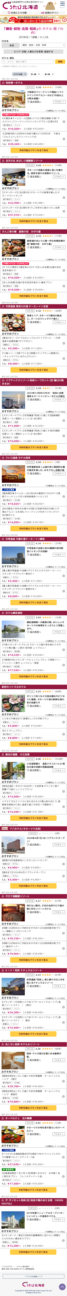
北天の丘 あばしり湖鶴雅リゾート (22, 160)
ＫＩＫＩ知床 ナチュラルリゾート (22, 970)
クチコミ (30, 87)
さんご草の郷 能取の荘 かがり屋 (21, 231)
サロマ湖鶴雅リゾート (15, 896)
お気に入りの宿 (17, 12)
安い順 (33, 74)
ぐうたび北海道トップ (33, 1276)
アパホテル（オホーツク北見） (21, 828)
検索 (60, 61)
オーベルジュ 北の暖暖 (17, 1118)
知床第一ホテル (12, 82)
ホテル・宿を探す (23, 1266)
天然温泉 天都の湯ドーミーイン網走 (23, 538)
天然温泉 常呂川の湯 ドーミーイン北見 (25, 306)
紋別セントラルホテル (14, 687)
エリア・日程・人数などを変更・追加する (33, 51)
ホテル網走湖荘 (12, 613)
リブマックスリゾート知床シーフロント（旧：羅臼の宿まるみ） (33, 382)
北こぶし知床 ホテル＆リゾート (21, 1044)
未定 (8, 45)
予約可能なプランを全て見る (33, 150)
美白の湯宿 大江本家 (16, 754)
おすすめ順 (18, 74)
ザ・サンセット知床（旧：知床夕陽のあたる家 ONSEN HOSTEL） (32, 1202)
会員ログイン (49, 12)
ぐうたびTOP (7, 1266)
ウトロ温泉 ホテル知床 (16, 457)
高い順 (47, 74)
